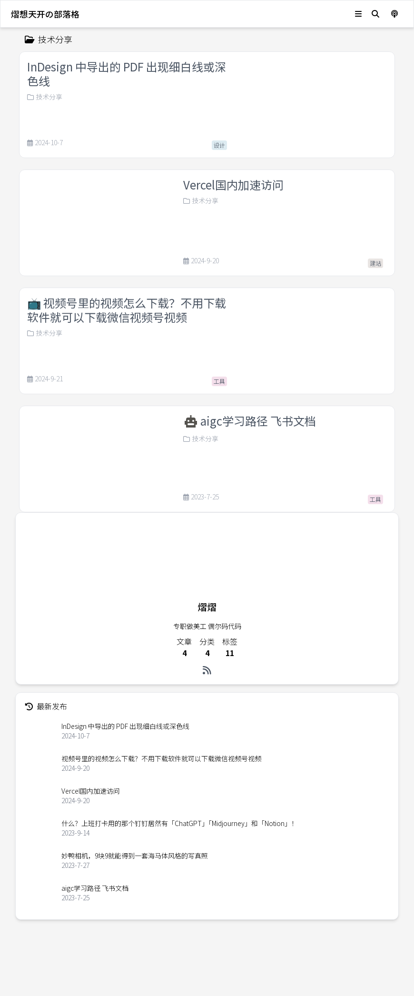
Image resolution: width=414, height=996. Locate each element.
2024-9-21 (45, 379)
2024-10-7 (45, 143)
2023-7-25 (201, 510)
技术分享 (44, 96)
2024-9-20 (201, 261)
